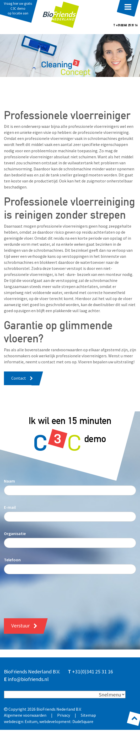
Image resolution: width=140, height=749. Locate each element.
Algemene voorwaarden (25, 715)
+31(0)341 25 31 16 (92, 671)
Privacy (63, 715)
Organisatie (15, 533)
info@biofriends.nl (28, 679)
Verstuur (20, 625)
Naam (9, 481)
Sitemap (88, 715)
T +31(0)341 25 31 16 (125, 25)
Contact (18, 378)
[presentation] (44, 592)
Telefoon (12, 559)
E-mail (10, 507)
